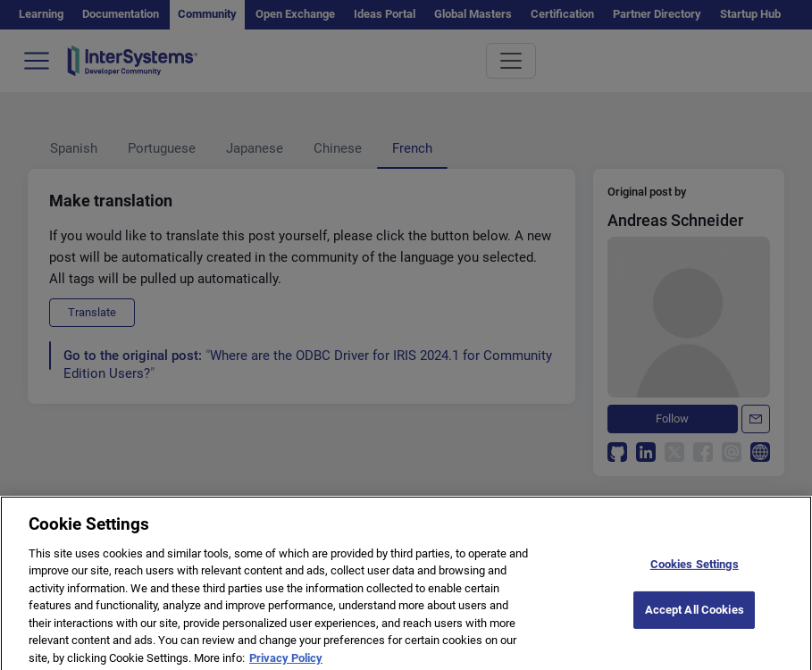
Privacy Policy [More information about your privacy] (285, 662)
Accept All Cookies (694, 614)
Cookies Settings (694, 569)
